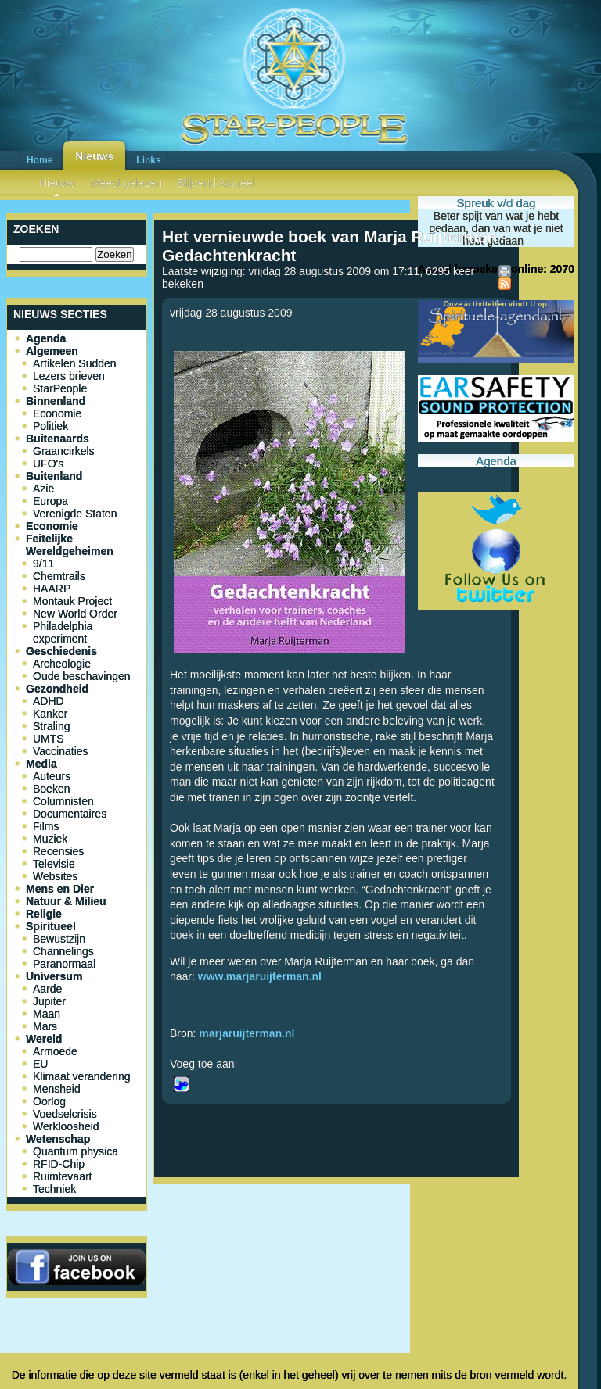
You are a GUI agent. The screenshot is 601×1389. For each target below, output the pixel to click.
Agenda (46, 338)
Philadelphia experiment (62, 632)
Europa (50, 501)
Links (148, 160)
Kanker (50, 713)
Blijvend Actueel (216, 183)
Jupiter (49, 1001)
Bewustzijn (59, 939)
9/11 (43, 563)
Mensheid (57, 1089)
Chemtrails (59, 576)
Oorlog (49, 1101)
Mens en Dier (60, 888)
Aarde (47, 989)
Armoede (55, 1051)
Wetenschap (58, 1139)
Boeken (51, 788)
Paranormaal (64, 964)
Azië (43, 488)
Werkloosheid (66, 1126)
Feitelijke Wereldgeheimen (69, 544)
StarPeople (60, 388)
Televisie (54, 863)
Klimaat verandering (82, 1076)
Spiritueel (51, 926)
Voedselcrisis (65, 1114)
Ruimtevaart (62, 1176)
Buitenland (54, 476)
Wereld (44, 1039)
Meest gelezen (126, 183)
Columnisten (63, 801)
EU (40, 1064)
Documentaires (69, 813)
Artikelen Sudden (75, 363)
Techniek (54, 1189)
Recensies (58, 851)
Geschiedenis (61, 651)
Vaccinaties (60, 751)
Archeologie (62, 663)
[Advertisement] (336, 1242)
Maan (46, 1014)
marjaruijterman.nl (246, 1033)
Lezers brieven (69, 376)
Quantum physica (75, 1151)
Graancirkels (64, 451)
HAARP (51, 588)
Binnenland (55, 401)
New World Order (75, 613)
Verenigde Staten (75, 513)
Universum (54, 976)
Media (41, 763)
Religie (44, 914)
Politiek (50, 426)
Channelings (63, 951)
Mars (45, 1026)
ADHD (48, 701)
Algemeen (52, 351)
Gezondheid (57, 688)
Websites (55, 876)
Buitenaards (57, 438)
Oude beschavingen (82, 676)
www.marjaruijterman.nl (260, 976)
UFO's (48, 463)
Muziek (50, 838)
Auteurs (51, 776)
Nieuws (94, 156)
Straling (51, 726)
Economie (57, 413)
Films (46, 826)
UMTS (48, 738)
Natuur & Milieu (66, 901)
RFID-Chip (59, 1164)
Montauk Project (72, 601)
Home (39, 160)
